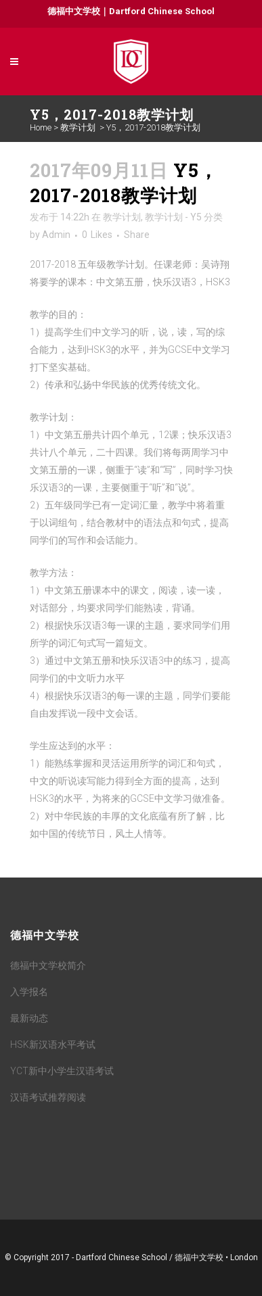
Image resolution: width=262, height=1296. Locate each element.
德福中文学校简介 (48, 965)
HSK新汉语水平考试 (52, 1044)
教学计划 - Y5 (173, 217)
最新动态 (29, 1018)
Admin (56, 234)
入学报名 (29, 991)
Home (40, 127)
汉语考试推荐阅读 (48, 1097)
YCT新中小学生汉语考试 (62, 1070)
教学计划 (77, 127)
